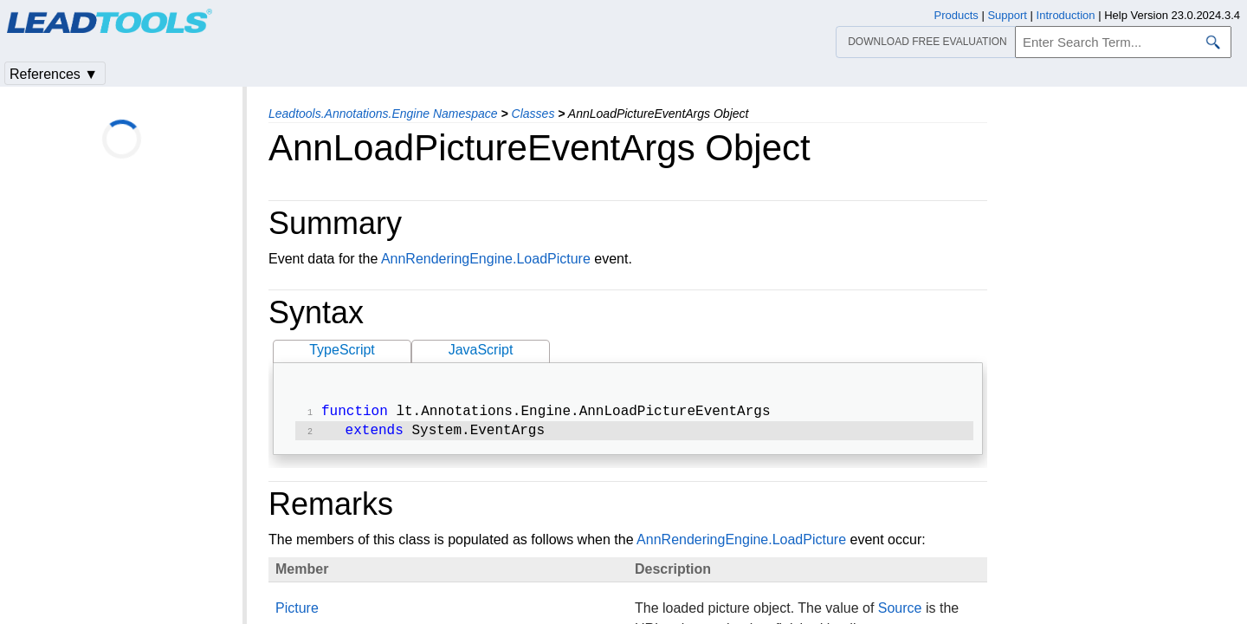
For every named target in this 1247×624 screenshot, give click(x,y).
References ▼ (54, 74)
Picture (297, 611)
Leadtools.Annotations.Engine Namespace (383, 113)
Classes (533, 113)
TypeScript (342, 349)
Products (956, 15)
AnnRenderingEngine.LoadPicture (486, 258)
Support (1007, 15)
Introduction (1066, 15)
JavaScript (481, 349)
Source (900, 611)
